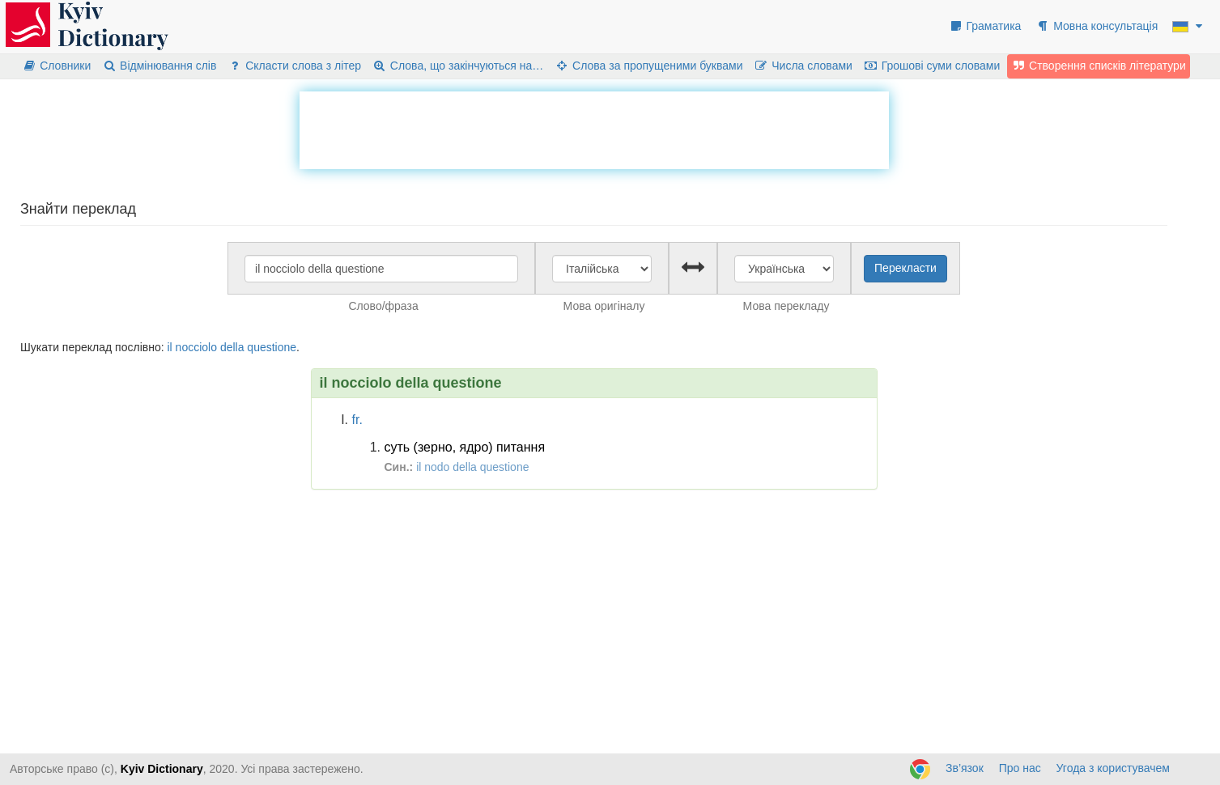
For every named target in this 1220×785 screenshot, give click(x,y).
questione (271, 347)
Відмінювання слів (159, 65)
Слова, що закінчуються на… (457, 65)
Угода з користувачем (1113, 768)
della (232, 347)
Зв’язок (965, 768)
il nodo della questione (472, 466)
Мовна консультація (1096, 25)
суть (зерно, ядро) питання (465, 447)
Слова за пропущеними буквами (648, 65)
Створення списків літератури (1098, 65)
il (169, 347)
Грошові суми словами (932, 65)
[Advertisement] (594, 127)
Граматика (985, 25)
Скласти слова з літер (294, 65)
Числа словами (803, 65)
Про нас (1020, 768)
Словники (56, 65)
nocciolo (196, 347)
